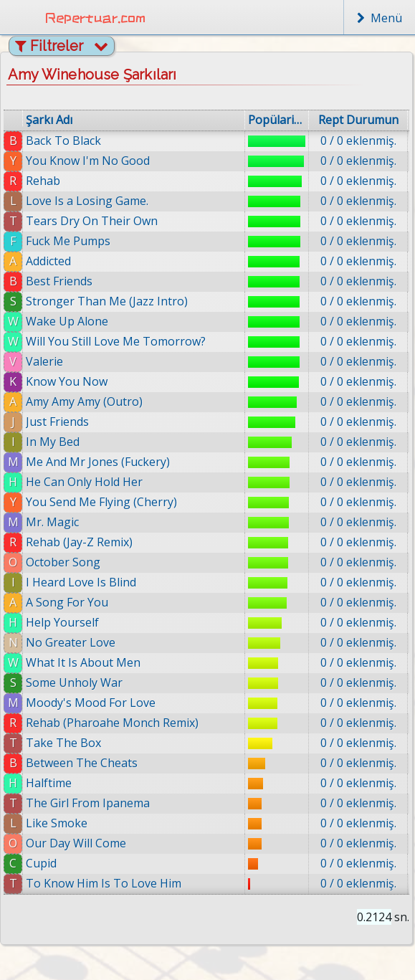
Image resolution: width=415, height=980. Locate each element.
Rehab (43, 181)
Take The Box (63, 743)
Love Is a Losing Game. (87, 201)
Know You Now (67, 381)
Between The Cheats (82, 763)
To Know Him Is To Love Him (104, 883)
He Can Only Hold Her (84, 482)
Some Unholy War (74, 682)
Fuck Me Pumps (68, 241)
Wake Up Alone (67, 321)
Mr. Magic (52, 522)
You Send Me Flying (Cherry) (101, 502)
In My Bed (53, 441)
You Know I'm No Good (88, 160)
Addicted (48, 261)
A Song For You (67, 602)
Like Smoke (56, 823)
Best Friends (59, 281)
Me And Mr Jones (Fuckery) (98, 462)
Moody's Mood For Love (91, 702)
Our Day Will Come (76, 843)
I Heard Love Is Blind (81, 582)
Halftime (49, 783)
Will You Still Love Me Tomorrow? (116, 341)
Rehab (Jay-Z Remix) (79, 542)
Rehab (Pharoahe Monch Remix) (112, 723)
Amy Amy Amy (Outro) (84, 401)
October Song (63, 562)
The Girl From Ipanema (88, 803)
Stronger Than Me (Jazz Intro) (107, 301)
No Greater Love (70, 642)
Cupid (42, 863)
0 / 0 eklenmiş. (358, 140)
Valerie (44, 361)
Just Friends (57, 421)
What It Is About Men (83, 662)
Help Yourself (62, 622)
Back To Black (63, 140)
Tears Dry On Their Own (92, 221)
